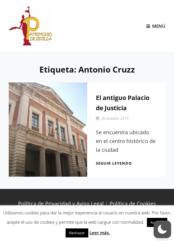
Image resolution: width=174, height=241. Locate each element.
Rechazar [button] (77, 232)
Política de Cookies (133, 203)
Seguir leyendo (114, 163)
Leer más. (99, 232)
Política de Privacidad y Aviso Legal (61, 203)
